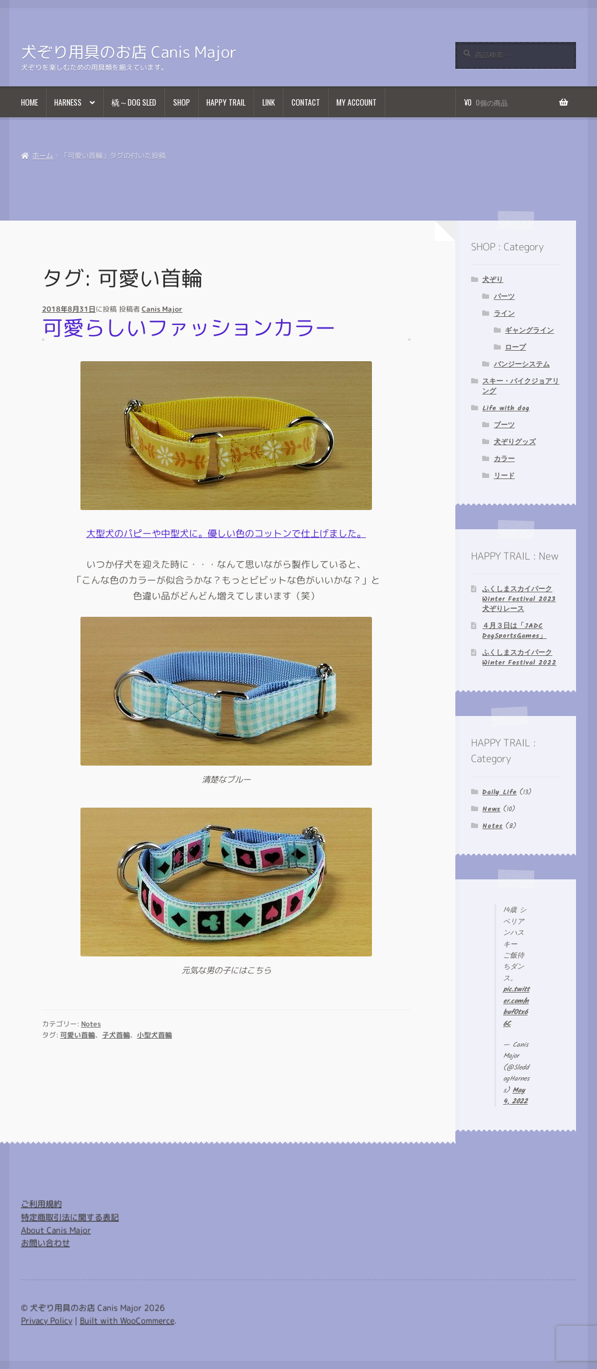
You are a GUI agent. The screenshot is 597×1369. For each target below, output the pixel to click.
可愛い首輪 (77, 1035)
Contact (306, 102)
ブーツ (504, 425)
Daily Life (499, 792)
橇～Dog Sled (133, 102)
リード (504, 475)
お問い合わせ (45, 1242)
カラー (504, 459)
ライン (504, 313)
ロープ (515, 347)
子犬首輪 (116, 1035)
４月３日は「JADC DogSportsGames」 (514, 630)
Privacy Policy (46, 1320)
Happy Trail (225, 102)
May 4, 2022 (515, 1096)
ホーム (42, 155)
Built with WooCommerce (127, 1320)
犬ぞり (492, 279)
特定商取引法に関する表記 (70, 1217)
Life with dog (505, 408)
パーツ (504, 296)
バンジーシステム (522, 364)
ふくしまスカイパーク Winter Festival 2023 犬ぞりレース (519, 599)
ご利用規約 (41, 1203)
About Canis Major (56, 1229)
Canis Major (162, 309)
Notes (91, 1024)
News (491, 809)
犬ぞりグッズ (515, 442)
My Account (356, 102)
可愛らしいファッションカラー (189, 327)
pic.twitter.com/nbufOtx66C (516, 1006)
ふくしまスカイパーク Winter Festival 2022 (519, 657)
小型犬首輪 (154, 1035)
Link (268, 102)
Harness (68, 102)
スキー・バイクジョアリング (520, 386)
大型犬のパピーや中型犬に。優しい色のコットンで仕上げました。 (226, 533)
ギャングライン (529, 330)
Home (29, 102)
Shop (181, 102)
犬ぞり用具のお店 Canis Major (129, 52)
